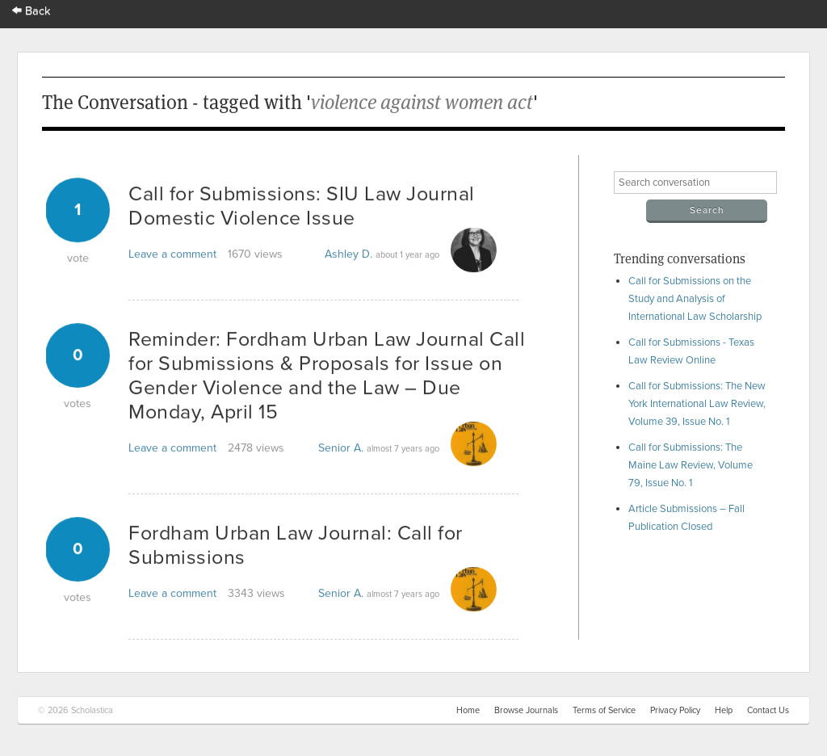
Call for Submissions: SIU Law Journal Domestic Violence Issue (301, 206)
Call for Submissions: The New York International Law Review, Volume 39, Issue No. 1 (697, 404)
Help (724, 710)
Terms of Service (604, 710)
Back (31, 11)
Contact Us (768, 710)
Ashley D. (348, 254)
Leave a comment (172, 254)
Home (468, 710)
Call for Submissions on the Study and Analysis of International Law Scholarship (695, 299)
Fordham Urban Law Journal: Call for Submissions (295, 545)
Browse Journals (526, 710)
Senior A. (340, 448)
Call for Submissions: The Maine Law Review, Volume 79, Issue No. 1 (690, 465)
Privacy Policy (675, 710)
